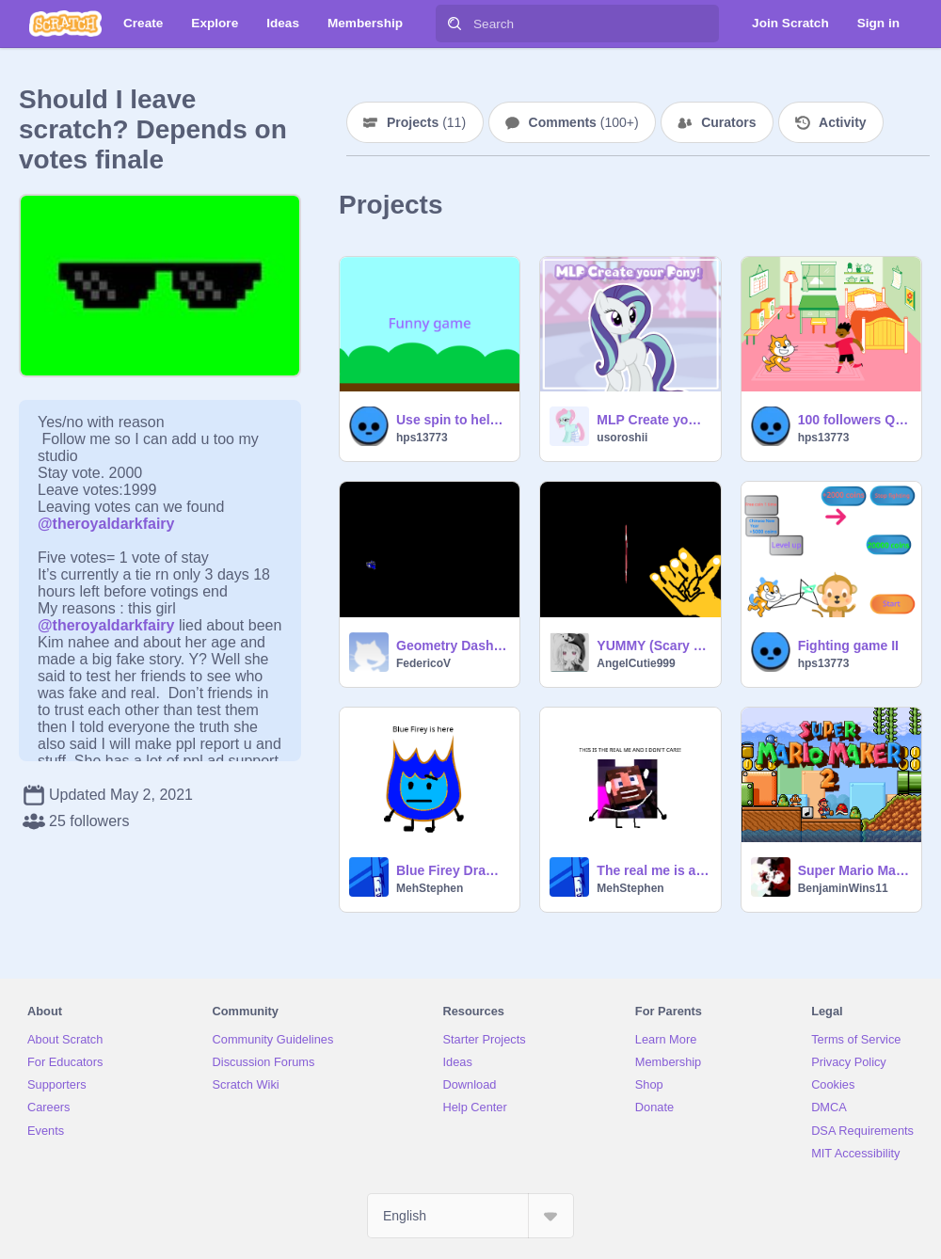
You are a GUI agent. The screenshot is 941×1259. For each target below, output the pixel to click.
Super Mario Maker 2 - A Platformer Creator (854, 870)
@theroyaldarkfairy (106, 524)
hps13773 (422, 437)
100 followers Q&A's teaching (854, 419)
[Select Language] (470, 1215)
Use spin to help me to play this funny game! (452, 419)
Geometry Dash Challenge (452, 645)
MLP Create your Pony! (653, 419)
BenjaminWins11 (843, 888)
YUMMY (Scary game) (653, 645)
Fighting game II (848, 645)
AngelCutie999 (636, 663)
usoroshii (622, 437)
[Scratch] (65, 23)
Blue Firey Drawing (452, 870)
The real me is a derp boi (653, 870)
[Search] (454, 23)
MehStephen (429, 888)
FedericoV (423, 663)
